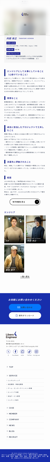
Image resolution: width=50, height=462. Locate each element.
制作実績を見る (26, 202)
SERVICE (13, 375)
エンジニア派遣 (13, 392)
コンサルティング (14, 380)
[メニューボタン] (25, 25)
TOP (11, 366)
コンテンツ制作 (13, 400)
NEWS (12, 425)
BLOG (12, 431)
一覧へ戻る (25, 276)
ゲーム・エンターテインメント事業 (20, 388)
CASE (11, 407)
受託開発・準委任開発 (15, 384)
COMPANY (14, 419)
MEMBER (13, 413)
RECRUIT (13, 436)
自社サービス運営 (14, 396)
